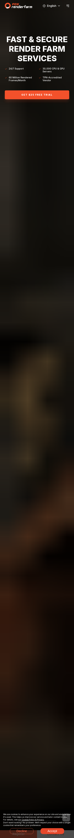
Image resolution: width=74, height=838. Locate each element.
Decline (21, 831)
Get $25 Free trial (37, 94)
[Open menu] (67, 5)
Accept (52, 831)
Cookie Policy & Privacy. (33, 819)
